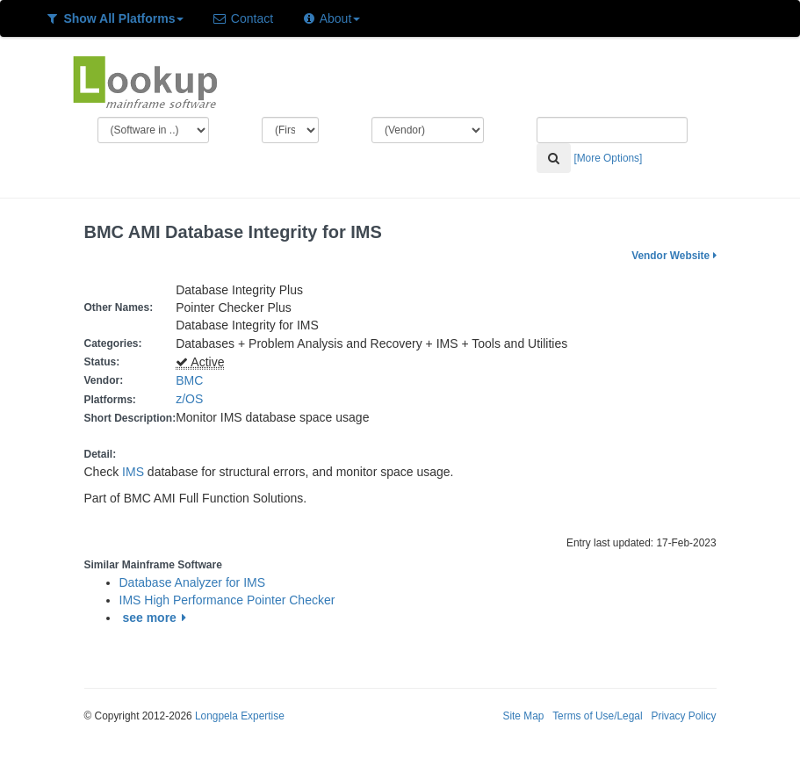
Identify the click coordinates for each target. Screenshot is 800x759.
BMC (189, 380)
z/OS (193, 399)
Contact (242, 18)
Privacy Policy (683, 716)
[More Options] (607, 158)
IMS (133, 472)
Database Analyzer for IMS (192, 582)
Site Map (523, 716)
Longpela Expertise (240, 716)
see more (156, 618)
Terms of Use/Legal (597, 716)
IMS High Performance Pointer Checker (227, 600)
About (330, 18)
